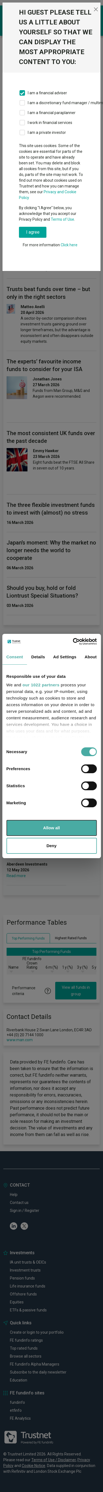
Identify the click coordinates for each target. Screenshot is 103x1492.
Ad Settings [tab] (64, 656)
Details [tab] (38, 656)
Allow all (51, 827)
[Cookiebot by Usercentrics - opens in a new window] (73, 641)
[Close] (95, 9)
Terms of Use (62, 219)
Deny (51, 845)
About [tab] (91, 656)
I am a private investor (47, 132)
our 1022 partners (41, 685)
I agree (33, 232)
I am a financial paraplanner (52, 112)
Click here (69, 245)
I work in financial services (50, 122)
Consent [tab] (14, 656)
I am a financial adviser (47, 93)
